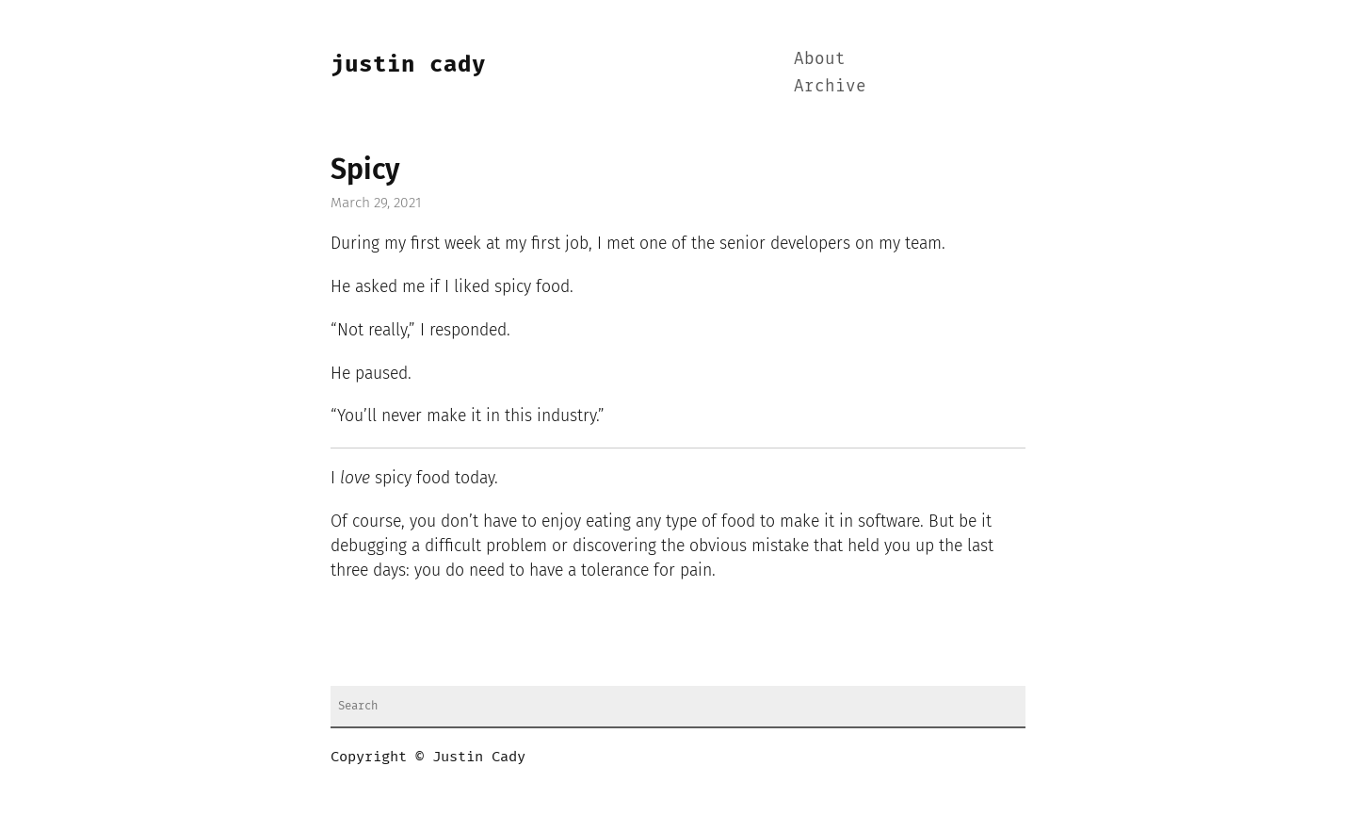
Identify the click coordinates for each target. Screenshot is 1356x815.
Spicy (365, 170)
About (820, 59)
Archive (830, 86)
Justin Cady (408, 63)
